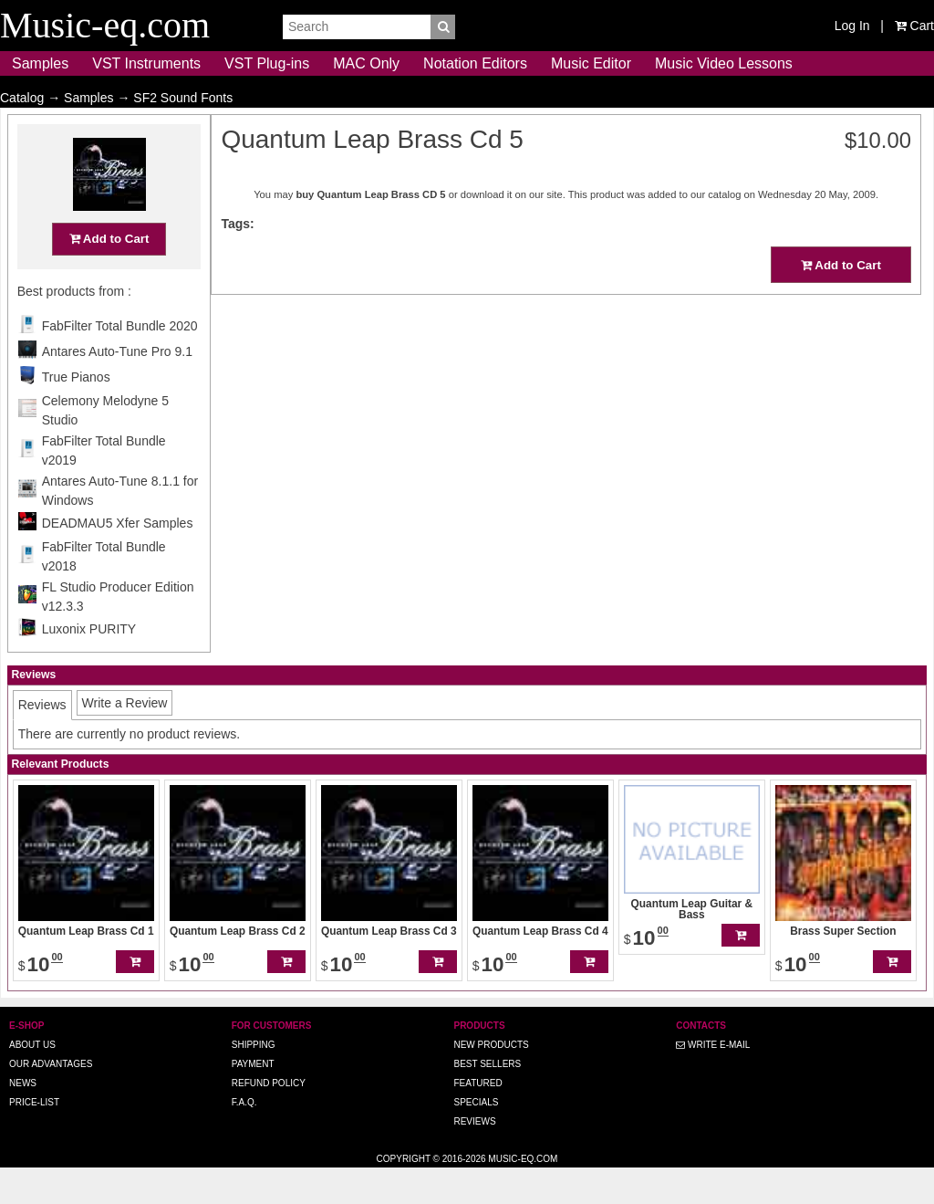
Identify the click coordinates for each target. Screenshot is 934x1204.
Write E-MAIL (713, 1080)
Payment (253, 1099)
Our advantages (50, 1099)
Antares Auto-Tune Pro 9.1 (117, 387)
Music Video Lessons (724, 63)
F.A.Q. (244, 1138)
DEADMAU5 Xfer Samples (117, 558)
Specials (475, 1138)
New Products (490, 1080)
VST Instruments (146, 63)
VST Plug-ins (266, 63)
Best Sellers (487, 1099)
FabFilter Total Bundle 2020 (120, 361)
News (22, 1119)
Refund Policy (269, 1119)
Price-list (34, 1138)
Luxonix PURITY (89, 664)
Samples (40, 63)
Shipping (253, 1080)
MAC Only (366, 63)
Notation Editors (475, 63)
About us (32, 1080)
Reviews (474, 1157)
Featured (477, 1119)
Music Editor (591, 63)
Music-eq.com (522, 1194)
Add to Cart (109, 274)
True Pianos (76, 412)
